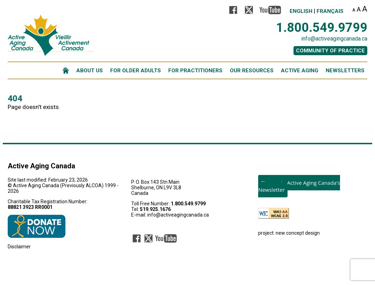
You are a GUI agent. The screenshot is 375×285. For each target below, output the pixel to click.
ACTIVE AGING (299, 70)
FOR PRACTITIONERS (195, 70)
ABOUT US (89, 70)
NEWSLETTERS (345, 70)
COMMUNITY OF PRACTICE (330, 51)
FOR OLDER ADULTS (135, 70)
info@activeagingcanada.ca (334, 38)
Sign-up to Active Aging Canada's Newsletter (299, 186)
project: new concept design (289, 233)
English (301, 11)
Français (330, 11)
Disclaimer (19, 246)
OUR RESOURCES (252, 70)
